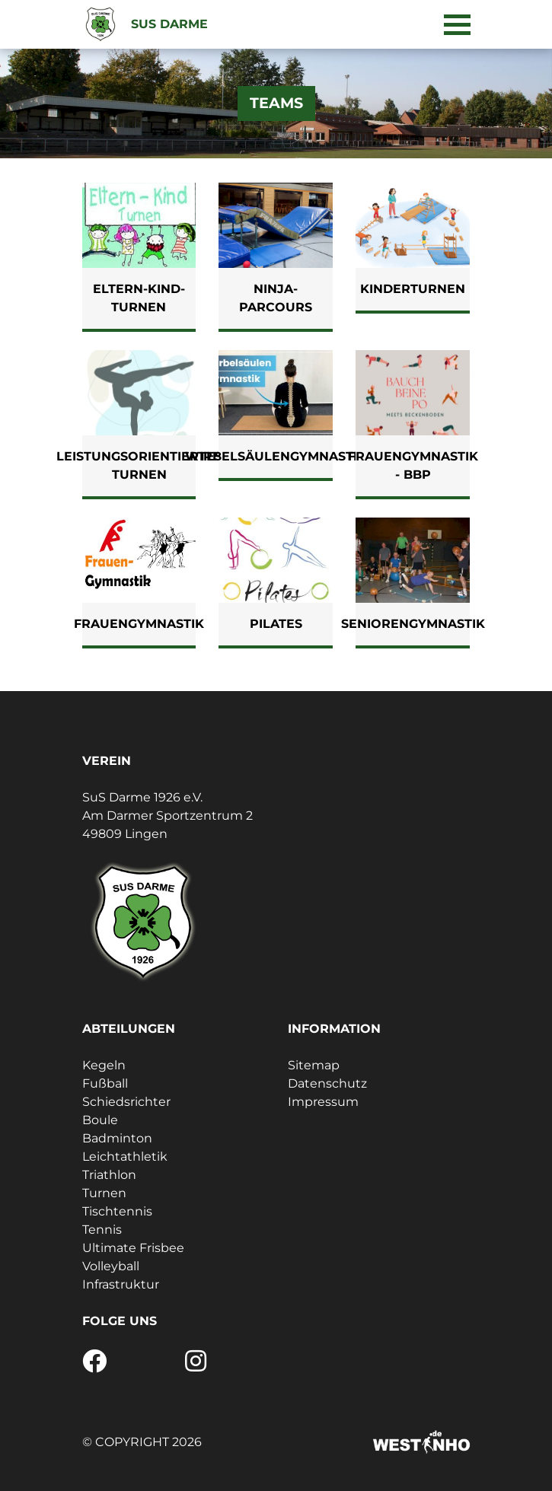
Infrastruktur (120, 1284)
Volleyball (110, 1266)
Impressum (323, 1101)
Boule (100, 1120)
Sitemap (314, 1065)
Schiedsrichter (126, 1101)
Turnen (104, 1193)
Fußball (105, 1083)
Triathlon (109, 1175)
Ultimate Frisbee (133, 1248)
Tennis (102, 1229)
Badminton (117, 1138)
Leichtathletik (125, 1156)
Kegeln (104, 1065)
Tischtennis (117, 1211)
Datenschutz (327, 1083)
